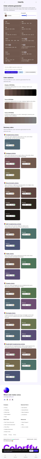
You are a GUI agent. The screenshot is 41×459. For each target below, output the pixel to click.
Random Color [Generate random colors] (7, 431)
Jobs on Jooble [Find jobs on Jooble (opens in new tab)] (24, 426)
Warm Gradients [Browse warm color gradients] (25, 412)
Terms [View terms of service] (14, 434)
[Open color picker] (6, 16)
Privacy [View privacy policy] (10, 434)
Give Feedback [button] (7, 414)
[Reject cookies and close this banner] (31, 451)
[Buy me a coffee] (7, 399)
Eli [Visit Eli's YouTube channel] (18, 439)
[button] (7, 92)
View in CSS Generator (30, 72)
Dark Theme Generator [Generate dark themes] (9, 422)
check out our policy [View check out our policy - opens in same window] (8, 451)
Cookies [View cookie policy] (5, 434)
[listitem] (12, 22)
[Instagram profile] (10, 399)
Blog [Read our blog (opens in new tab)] (22, 424)
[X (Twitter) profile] (12, 399)
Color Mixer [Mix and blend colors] (6, 426)
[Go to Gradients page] (25, 456)
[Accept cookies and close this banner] (36, 451)
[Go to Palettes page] (36, 456)
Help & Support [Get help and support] (24, 422)
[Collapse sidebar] (5, 2)
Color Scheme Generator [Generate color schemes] (9, 424)
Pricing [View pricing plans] (5, 407)
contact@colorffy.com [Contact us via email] (9, 396)
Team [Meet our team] (5, 416)
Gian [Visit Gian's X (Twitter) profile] (16, 439)
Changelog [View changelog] (6, 409)
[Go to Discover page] (15, 456)
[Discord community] (5, 399)
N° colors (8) (23, 13)
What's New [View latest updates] (6, 412)
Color (5, 13)
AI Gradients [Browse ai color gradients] (24, 414)
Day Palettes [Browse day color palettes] (24, 407)
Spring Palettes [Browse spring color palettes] (24, 409)
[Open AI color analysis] (20, 72)
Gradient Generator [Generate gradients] (8, 429)
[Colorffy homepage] (20, 2)
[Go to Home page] (5, 456)
